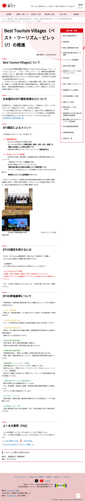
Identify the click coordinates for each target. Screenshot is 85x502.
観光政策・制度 (49, 14)
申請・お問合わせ (60, 6)
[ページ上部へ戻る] (78, 495)
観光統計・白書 (36, 14)
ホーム (4, 19)
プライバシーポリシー (20, 477)
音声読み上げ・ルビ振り (45, 6)
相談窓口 (49, 477)
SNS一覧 (47, 481)
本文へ (33, 6)
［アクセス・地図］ (13, 490)
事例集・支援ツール (22, 14)
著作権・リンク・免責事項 (36, 477)
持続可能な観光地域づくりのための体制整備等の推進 (56, 19)
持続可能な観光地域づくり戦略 (28, 19)
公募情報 (8, 14)
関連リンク (57, 477)
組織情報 (76, 14)
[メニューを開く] (80, 5)
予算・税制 (63, 14)
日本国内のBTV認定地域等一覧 (13, 118)
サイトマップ (67, 477)
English (71, 6)
